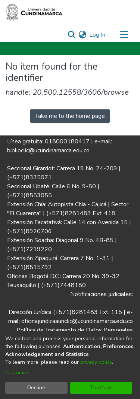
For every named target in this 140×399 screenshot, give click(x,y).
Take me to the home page (70, 116)
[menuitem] (82, 34)
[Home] (34, 12)
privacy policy (96, 362)
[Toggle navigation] (123, 35)
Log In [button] (97, 35)
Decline (36, 387)
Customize (17, 372)
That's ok (101, 387)
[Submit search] (71, 34)
